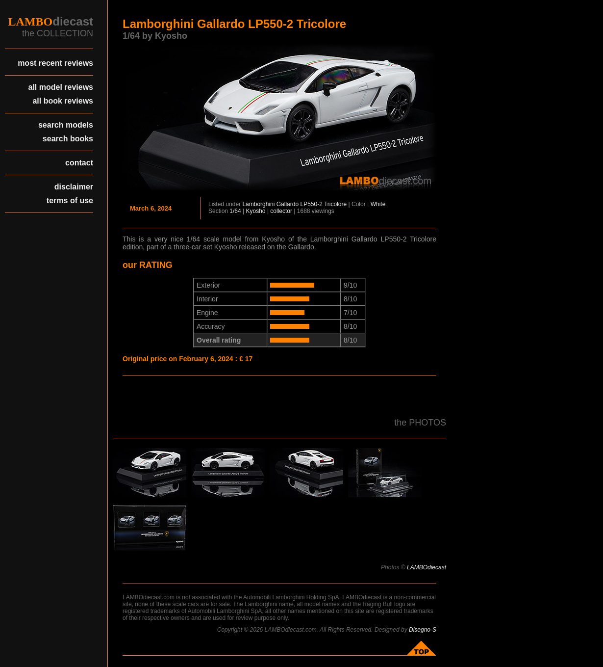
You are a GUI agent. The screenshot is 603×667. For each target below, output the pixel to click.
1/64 (235, 211)
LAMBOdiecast (426, 567)
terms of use (70, 200)
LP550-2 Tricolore (323, 204)
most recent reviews (55, 63)
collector (281, 211)
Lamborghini (258, 204)
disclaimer (73, 187)
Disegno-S (422, 629)
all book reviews (62, 101)
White (378, 204)
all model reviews (60, 87)
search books (68, 138)
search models (65, 125)
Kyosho (256, 211)
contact (79, 163)
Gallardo (287, 204)
